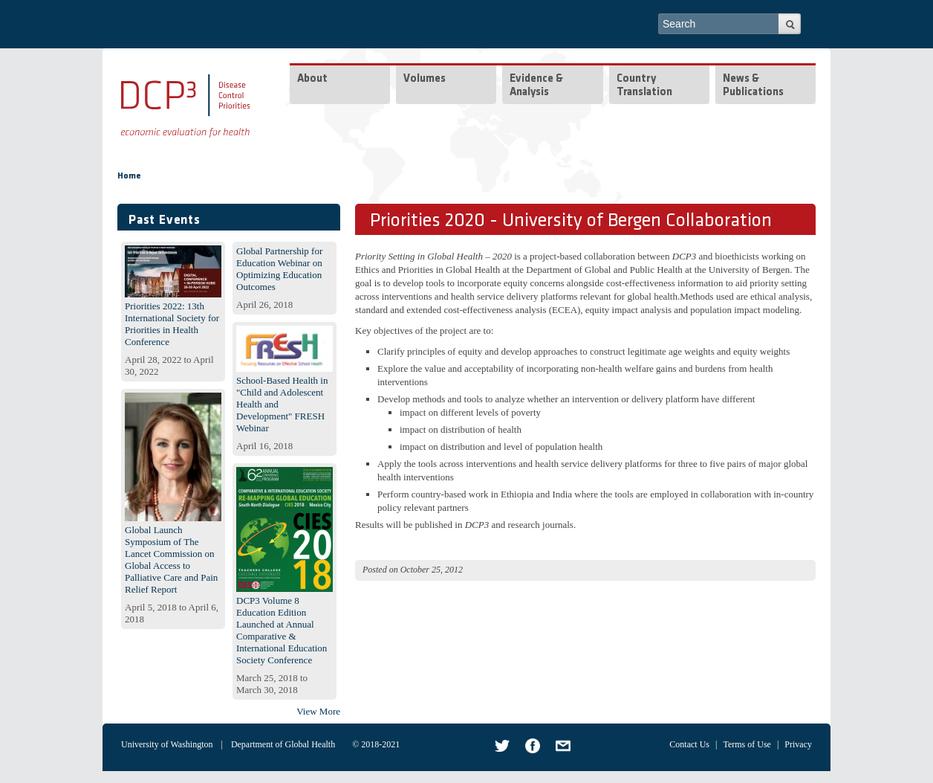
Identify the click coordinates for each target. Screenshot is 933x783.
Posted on (380, 569)
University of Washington (166, 744)
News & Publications (753, 86)
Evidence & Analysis (536, 86)
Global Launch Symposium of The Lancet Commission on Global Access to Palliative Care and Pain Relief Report (171, 559)
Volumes (424, 79)
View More (318, 711)
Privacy (798, 744)
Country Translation (644, 86)
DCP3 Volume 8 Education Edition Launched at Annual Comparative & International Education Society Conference (281, 630)
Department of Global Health (283, 744)
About (312, 79)
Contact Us (689, 744)
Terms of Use (746, 744)
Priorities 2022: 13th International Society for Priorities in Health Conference (172, 323)
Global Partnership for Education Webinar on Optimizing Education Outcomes (279, 268)
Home (129, 176)
